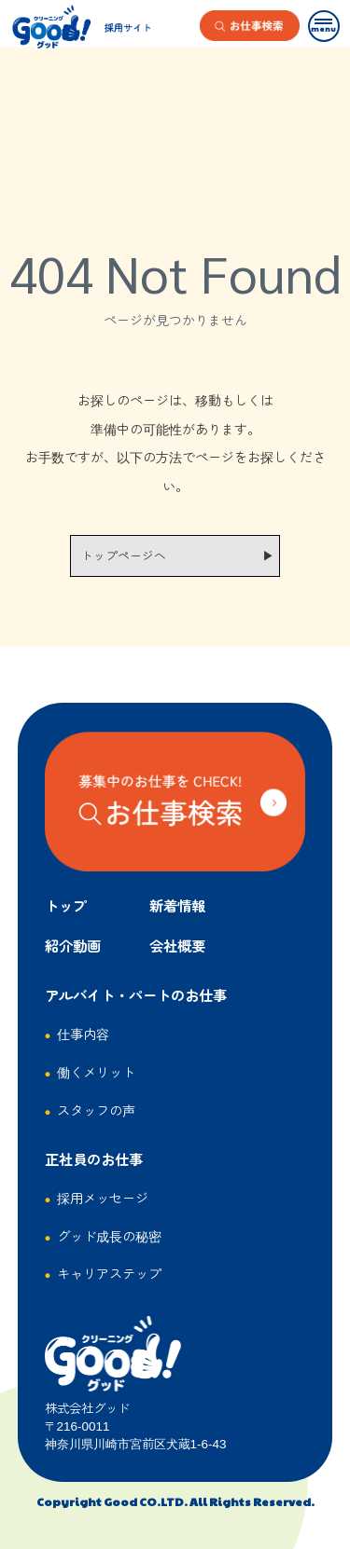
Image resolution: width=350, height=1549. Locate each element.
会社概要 (177, 945)
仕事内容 (83, 1033)
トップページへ (123, 555)
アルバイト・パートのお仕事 (136, 994)
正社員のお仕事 (94, 1158)
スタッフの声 (96, 1109)
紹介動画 (73, 945)
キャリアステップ (109, 1272)
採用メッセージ (102, 1197)
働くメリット (96, 1071)
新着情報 (177, 905)
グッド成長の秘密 (109, 1235)
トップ (66, 905)
